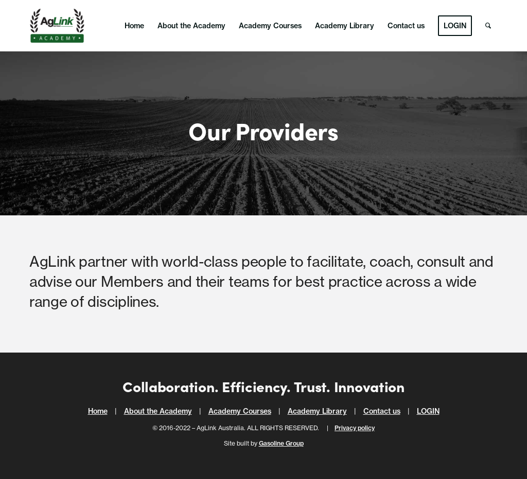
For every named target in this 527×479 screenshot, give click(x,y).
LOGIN (428, 411)
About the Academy (158, 411)
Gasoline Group (281, 443)
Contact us (381, 411)
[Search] (488, 25)
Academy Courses (239, 411)
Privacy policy (355, 428)
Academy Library (317, 411)
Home (98, 411)
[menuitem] (134, 25)
